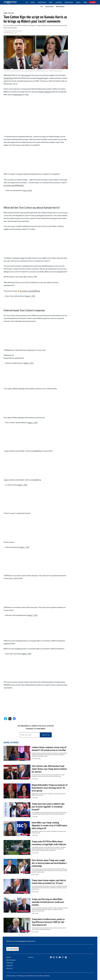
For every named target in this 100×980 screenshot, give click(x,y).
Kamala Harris (8, 78)
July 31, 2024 (27, 190)
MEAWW (8, 941)
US (27, 2)
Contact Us (30, 957)
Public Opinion (69, 2)
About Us (8, 957)
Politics (33, 2)
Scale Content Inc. (22, 941)
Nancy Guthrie (49, 6)
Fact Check (58, 2)
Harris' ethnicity (45, 92)
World (50, 2)
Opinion (78, 2)
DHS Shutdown (60, 6)
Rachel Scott (17, 95)
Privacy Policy (9, 962)
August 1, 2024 (30, 296)
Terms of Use (9, 968)
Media (85, 2)
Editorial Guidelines (11, 960)
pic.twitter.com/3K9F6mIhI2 (14, 185)
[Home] (10, 2)
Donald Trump (42, 78)
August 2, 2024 (26, 654)
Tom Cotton (25, 75)
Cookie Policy (9, 965)
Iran (42, 6)
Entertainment (42, 2)
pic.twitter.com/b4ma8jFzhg (30, 291)
